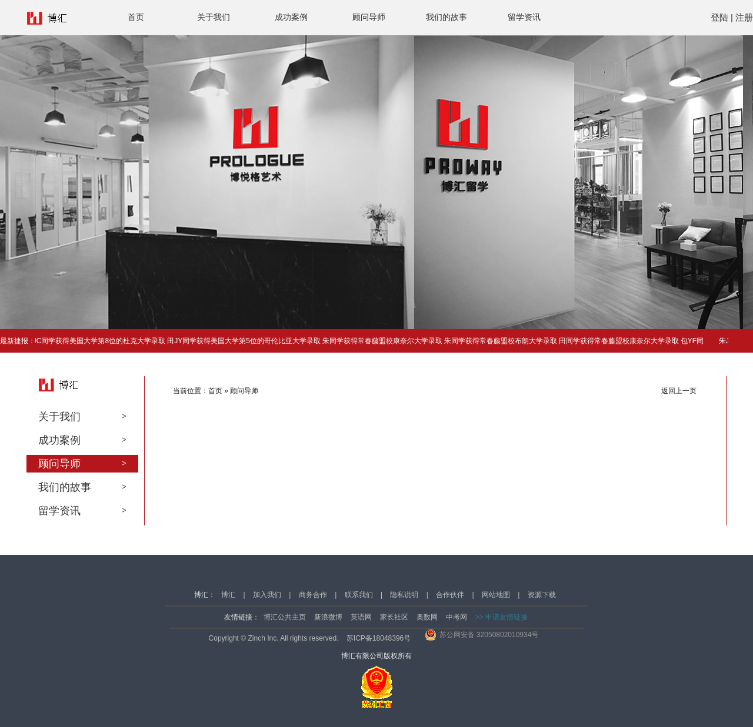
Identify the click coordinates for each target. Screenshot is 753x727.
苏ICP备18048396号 (378, 638)
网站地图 (496, 595)
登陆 (719, 17)
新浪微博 (328, 617)
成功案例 (291, 17)
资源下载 (542, 595)
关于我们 (213, 17)
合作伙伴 (450, 595)
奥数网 (427, 617)
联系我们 (359, 595)
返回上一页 (679, 391)
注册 (744, 17)
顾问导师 (368, 17)
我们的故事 (446, 17)
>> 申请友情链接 (501, 617)
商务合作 (313, 595)
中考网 (456, 617)
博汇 (228, 595)
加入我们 (267, 595)
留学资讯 (524, 17)
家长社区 (394, 617)
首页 (136, 17)
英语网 (361, 617)
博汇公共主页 (285, 617)
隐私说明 (404, 595)
